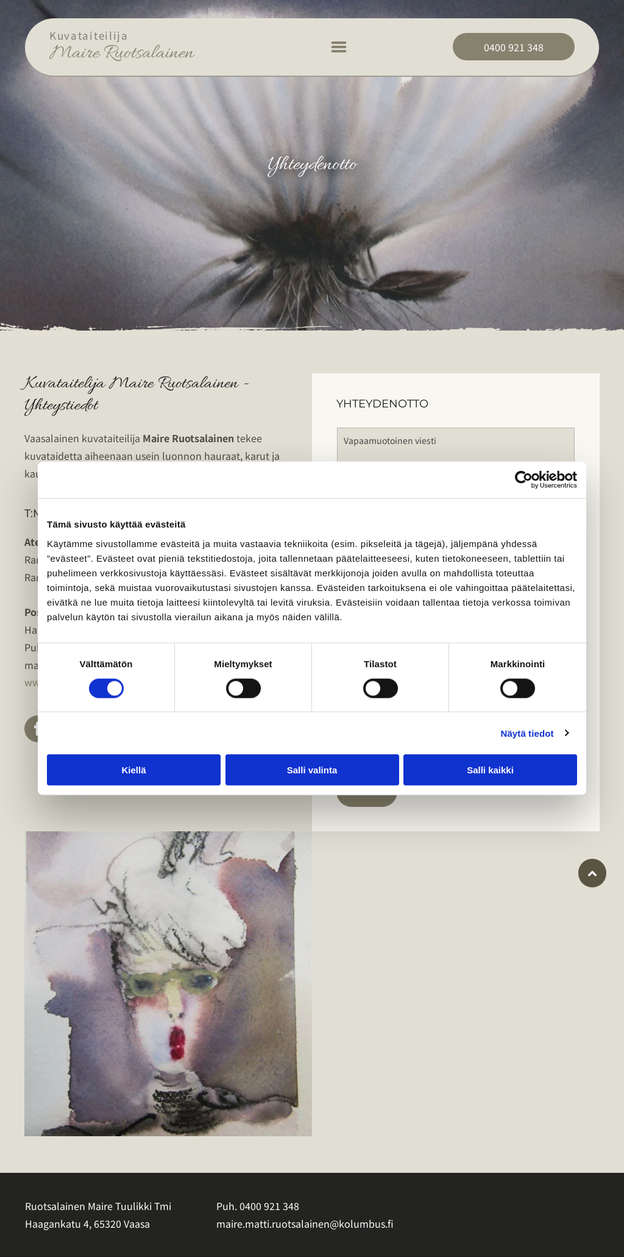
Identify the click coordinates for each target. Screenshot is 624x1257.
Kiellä (133, 770)
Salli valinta (312, 770)
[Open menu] (339, 47)
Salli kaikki (490, 770)
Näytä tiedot (527, 733)
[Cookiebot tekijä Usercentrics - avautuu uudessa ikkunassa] (523, 480)
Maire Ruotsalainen (121, 53)
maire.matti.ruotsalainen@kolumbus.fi (305, 1223)
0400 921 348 (269, 1205)
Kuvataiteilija (89, 35)
